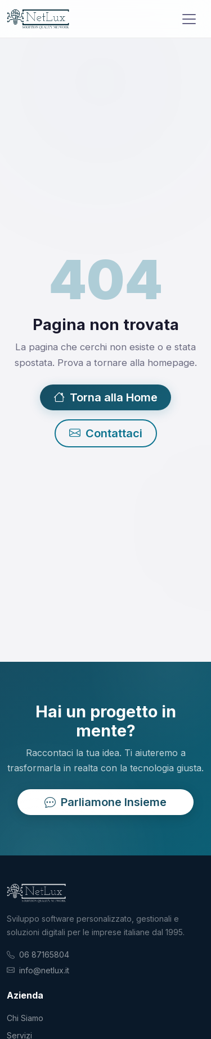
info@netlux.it (44, 970)
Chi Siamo (25, 1018)
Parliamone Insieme (105, 802)
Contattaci (105, 433)
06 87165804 (44, 954)
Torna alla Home (105, 397)
